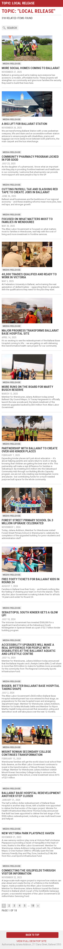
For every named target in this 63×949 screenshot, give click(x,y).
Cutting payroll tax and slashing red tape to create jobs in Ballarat (30, 190)
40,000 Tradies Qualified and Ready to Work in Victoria (29, 275)
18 (32, 905)
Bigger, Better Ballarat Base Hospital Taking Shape (30, 687)
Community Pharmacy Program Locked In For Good (30, 158)
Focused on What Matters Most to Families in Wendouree (27, 220)
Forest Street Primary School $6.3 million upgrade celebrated (27, 521)
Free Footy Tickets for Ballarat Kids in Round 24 (30, 580)
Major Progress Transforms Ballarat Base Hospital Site (30, 332)
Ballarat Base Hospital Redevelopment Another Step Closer (31, 794)
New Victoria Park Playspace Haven (28, 833)
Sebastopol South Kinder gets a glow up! (30, 613)
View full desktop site (31, 941)
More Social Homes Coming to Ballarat (31, 68)
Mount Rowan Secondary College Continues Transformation (26, 753)
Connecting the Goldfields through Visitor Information (29, 871)
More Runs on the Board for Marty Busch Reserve (27, 388)
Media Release (11, 63)
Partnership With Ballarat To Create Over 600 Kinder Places (30, 449)
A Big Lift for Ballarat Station (24, 124)
